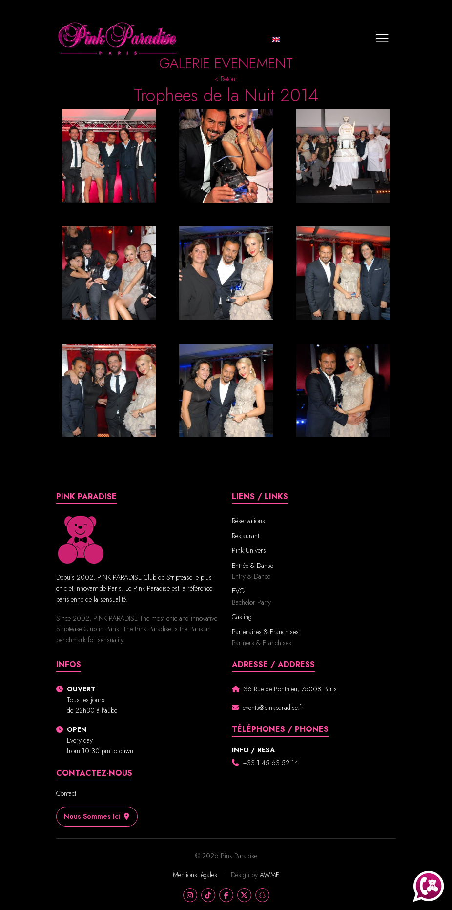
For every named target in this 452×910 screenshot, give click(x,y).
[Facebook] (226, 895)
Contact (66, 793)
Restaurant (245, 536)
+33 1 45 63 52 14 (270, 763)
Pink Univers (249, 550)
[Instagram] (190, 895)
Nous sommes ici (97, 816)
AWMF (269, 875)
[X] (244, 895)
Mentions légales (196, 875)
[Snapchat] (262, 895)
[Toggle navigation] (382, 38)
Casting (242, 617)
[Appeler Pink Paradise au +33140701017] (428, 886)
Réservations (248, 521)
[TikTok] (208, 895)
